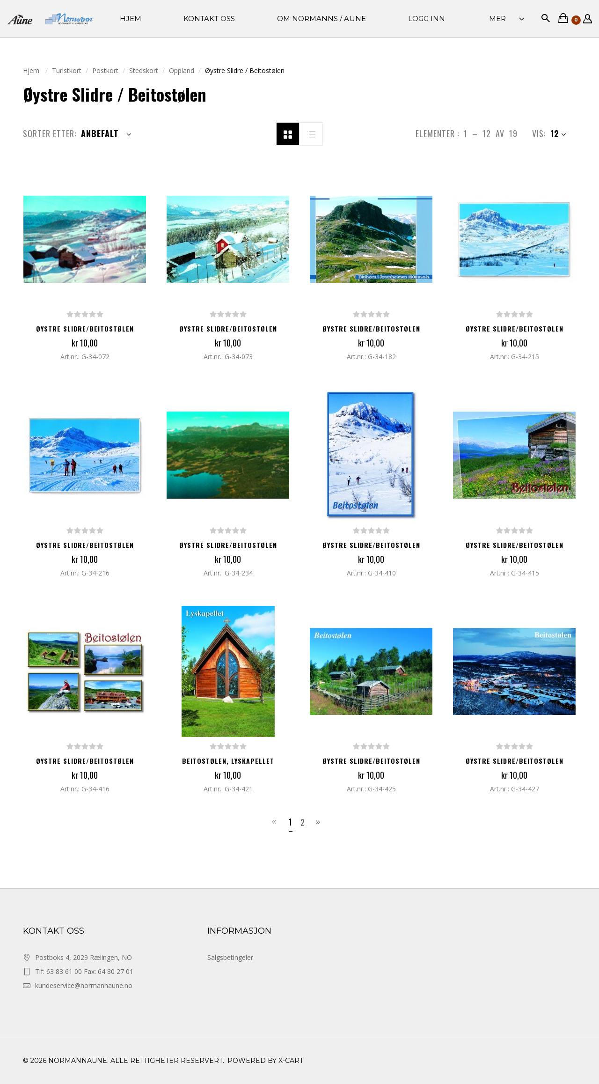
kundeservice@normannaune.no (83, 985)
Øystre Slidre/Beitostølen (85, 328)
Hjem (32, 70)
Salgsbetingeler (230, 957)
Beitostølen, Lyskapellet (228, 761)
